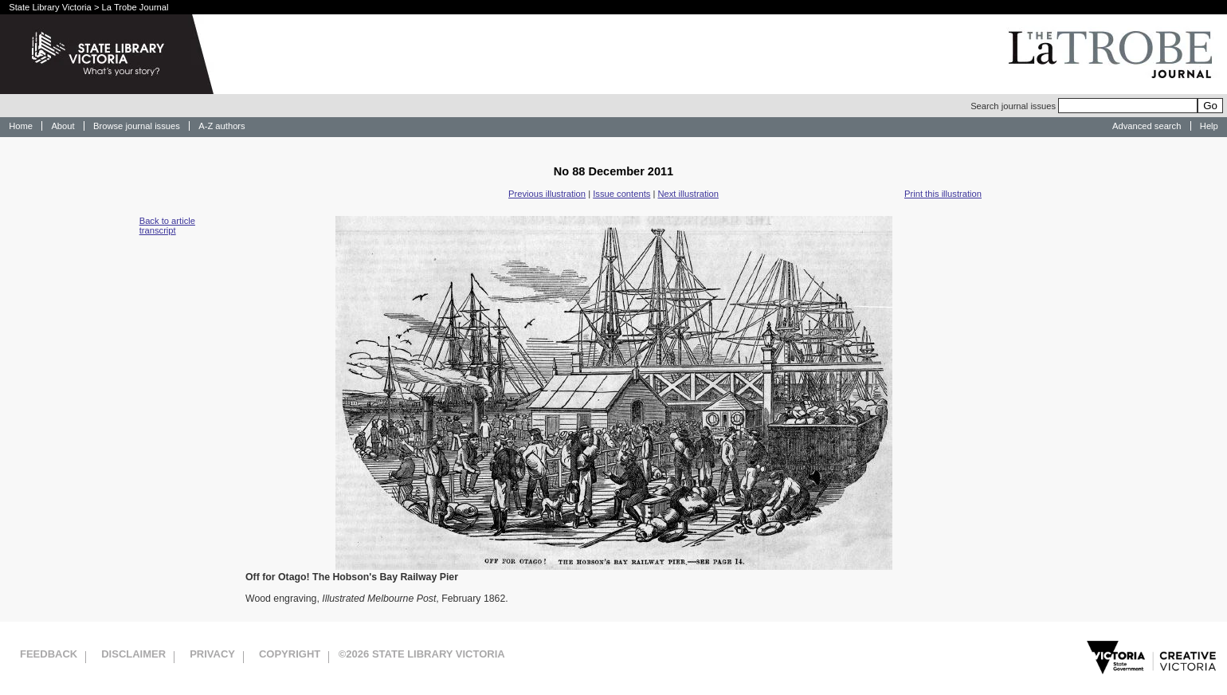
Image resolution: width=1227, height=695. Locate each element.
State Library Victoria (50, 7)
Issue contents (621, 193)
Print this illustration (943, 193)
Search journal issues (1084, 106)
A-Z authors (221, 126)
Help (1209, 126)
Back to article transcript (167, 225)
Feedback (48, 654)
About (62, 126)
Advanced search (1146, 126)
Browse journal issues (136, 126)
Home (21, 126)
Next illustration (687, 193)
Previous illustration (547, 193)
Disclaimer (133, 654)
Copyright (289, 654)
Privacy (212, 654)
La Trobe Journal (135, 7)
